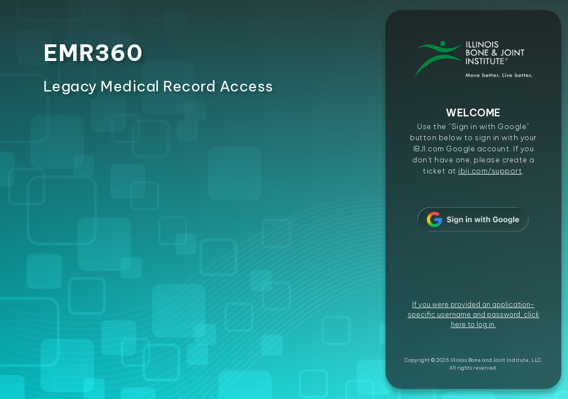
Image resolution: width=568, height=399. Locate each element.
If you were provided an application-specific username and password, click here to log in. (473, 314)
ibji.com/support (490, 170)
